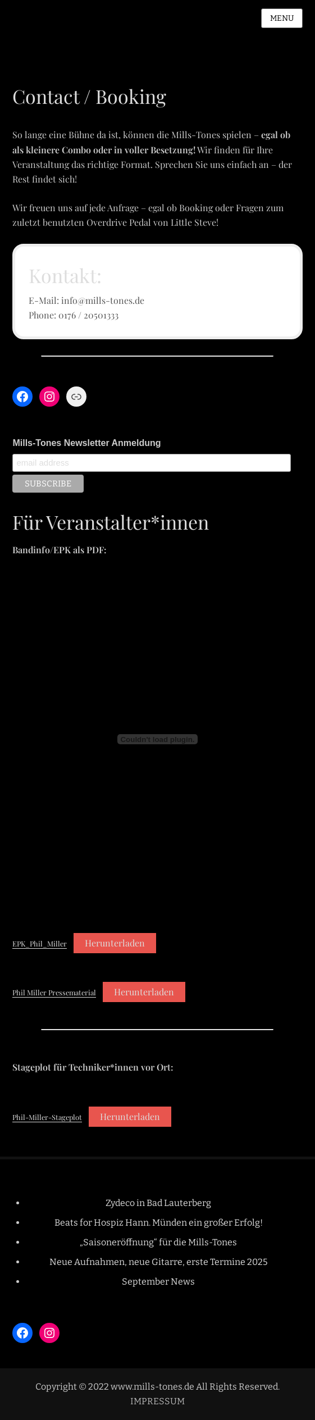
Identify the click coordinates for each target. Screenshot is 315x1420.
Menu (282, 18)
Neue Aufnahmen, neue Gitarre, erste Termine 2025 (158, 1262)
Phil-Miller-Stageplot (47, 1117)
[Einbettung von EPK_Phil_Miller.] (157, 739)
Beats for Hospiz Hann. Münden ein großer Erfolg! (158, 1222)
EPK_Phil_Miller (39, 943)
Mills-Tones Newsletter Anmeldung (86, 443)
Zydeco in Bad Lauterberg (158, 1203)
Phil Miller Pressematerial (54, 992)
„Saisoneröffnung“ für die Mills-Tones (158, 1242)
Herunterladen (115, 943)
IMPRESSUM (157, 1401)
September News (158, 1281)
